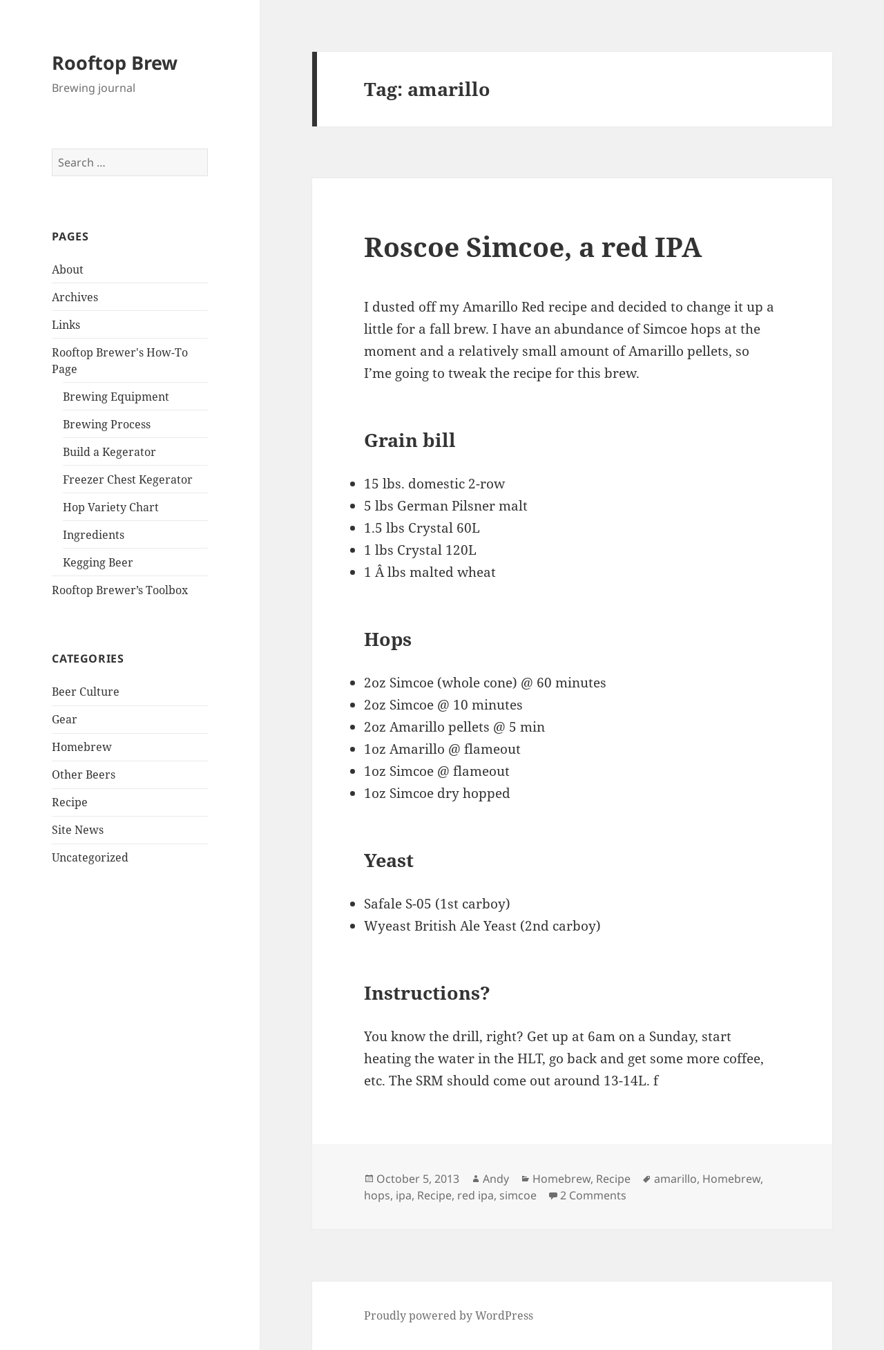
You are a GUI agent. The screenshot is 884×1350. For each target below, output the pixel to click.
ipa (404, 1195)
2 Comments (593, 1195)
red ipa (475, 1195)
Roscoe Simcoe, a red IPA (533, 246)
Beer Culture (85, 691)
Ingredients (93, 534)
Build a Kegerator (109, 451)
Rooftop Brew (114, 62)
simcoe (518, 1195)
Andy (496, 1178)
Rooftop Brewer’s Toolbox (120, 590)
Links (66, 324)
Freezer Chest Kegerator (128, 479)
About (68, 269)
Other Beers (83, 774)
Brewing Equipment (116, 396)
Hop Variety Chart (111, 507)
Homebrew (82, 746)
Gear (64, 719)
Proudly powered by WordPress (448, 1315)
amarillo (675, 1178)
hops (377, 1195)
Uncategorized (90, 857)
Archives (75, 297)
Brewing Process (107, 424)
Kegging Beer (98, 562)
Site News (78, 829)
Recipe (70, 802)
